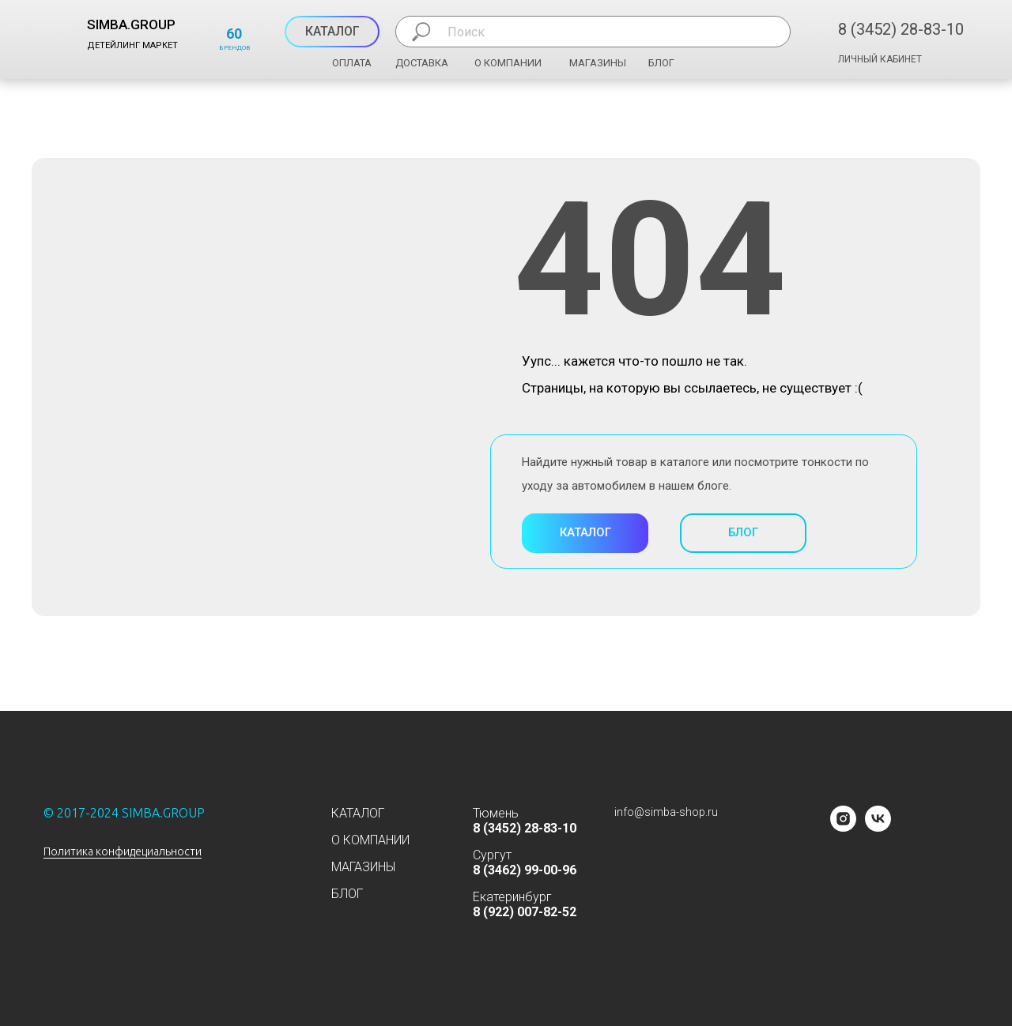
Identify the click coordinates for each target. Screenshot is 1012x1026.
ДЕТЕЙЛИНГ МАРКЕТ (132, 45)
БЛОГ (661, 63)
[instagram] (843, 827)
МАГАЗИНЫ (597, 63)
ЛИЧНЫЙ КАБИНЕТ (880, 59)
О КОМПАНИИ (508, 63)
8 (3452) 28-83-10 (901, 29)
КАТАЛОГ (357, 813)
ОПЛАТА (352, 63)
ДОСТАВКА (421, 63)
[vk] (878, 827)
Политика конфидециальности (122, 851)
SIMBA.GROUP (131, 24)
